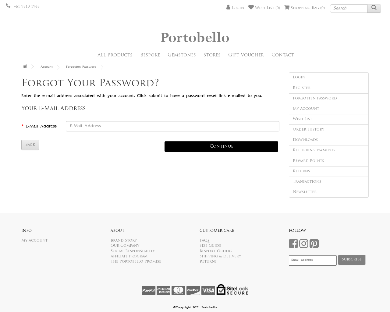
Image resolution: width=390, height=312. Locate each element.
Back (30, 145)
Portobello (195, 38)
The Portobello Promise (136, 262)
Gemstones (182, 55)
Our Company (125, 246)
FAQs (204, 240)
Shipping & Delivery (220, 256)
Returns (301, 171)
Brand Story (124, 240)
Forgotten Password (81, 67)
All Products (115, 55)
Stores (212, 55)
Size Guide (210, 246)
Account (47, 67)
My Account (306, 109)
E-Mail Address (41, 126)
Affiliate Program (129, 256)
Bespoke (150, 55)
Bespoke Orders (216, 251)
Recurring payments (314, 150)
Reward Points (308, 161)
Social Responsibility (133, 251)
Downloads (305, 140)
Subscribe (352, 259)
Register (301, 88)
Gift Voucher (246, 55)
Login (299, 77)
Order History (308, 129)
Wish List (302, 119)
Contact (282, 55)
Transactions (307, 182)
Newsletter (305, 192)
